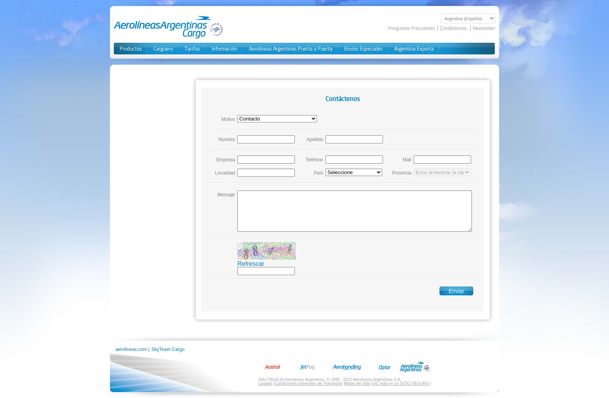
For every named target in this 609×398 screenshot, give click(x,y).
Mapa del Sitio (358, 383)
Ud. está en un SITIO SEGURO (400, 383)
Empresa (225, 159)
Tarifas (192, 48)
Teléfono (314, 159)
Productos (131, 48)
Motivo (228, 119)
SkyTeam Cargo (167, 349)
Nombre (226, 139)
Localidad (225, 173)
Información (224, 48)
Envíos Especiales (363, 48)
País (318, 173)
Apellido (314, 139)
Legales (265, 383)
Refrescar (250, 263)
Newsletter (484, 28)
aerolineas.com (131, 349)
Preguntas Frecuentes (411, 28)
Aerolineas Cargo (168, 27)
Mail (407, 159)
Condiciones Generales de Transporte (309, 383)
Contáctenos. (454, 28)
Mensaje (226, 194)
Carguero (163, 48)
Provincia (401, 173)
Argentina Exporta (414, 48)
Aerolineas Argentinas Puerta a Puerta (290, 48)
